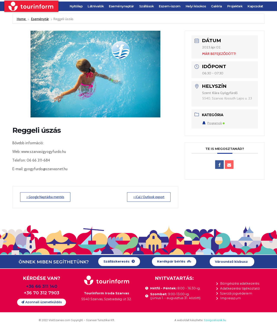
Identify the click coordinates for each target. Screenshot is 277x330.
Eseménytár (40, 19)
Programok (213, 123)
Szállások (146, 6)
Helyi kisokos (196, 6)
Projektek (235, 6)
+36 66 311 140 (41, 286)
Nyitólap (76, 6)
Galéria (216, 6)
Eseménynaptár (121, 6)
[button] (119, 261)
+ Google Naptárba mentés (45, 197)
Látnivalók (96, 6)
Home (22, 19)
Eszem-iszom (169, 6)
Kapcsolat (255, 6)
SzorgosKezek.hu (215, 320)
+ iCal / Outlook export (148, 197)
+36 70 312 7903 (41, 292)
